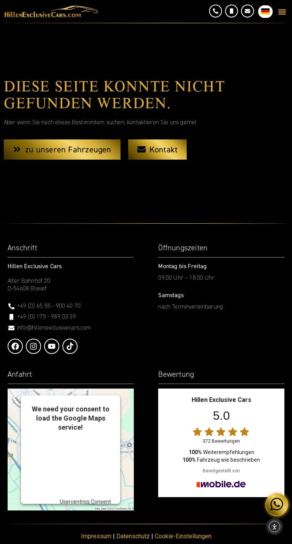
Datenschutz (133, 536)
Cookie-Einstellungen (183, 536)
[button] (282, 11)
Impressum (96, 536)
